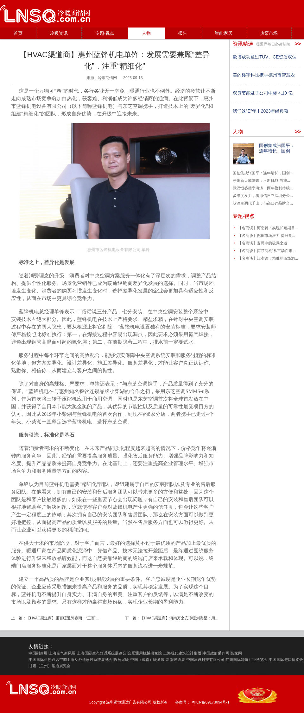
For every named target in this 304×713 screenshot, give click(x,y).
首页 (18, 33)
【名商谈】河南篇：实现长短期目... (268, 228)
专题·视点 (104, 33)
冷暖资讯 (59, 33)
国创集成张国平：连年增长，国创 (276, 148)
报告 (182, 33)
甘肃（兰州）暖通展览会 (50, 666)
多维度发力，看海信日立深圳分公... (263, 196)
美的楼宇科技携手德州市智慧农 (264, 74)
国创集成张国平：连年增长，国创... (263, 173)
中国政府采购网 (216, 653)
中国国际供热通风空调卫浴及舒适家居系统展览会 (70, 659)
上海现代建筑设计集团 (182, 653)
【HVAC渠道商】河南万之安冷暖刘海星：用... (179, 618)
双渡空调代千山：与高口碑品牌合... (263, 203)
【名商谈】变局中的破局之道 (262, 243)
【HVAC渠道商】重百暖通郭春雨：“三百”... (62, 618)
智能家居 (223, 33)
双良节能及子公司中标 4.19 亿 (263, 92)
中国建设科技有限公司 (205, 659)
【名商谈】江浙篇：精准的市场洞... (268, 258)
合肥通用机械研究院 (145, 653)
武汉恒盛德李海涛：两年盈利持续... (263, 188)
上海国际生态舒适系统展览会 (101, 653)
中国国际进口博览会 (286, 659)
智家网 (236, 653)
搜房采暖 (121, 659)
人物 (146, 33)
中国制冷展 (38, 653)
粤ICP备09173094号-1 (211, 702)
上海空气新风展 (62, 653)
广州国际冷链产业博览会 (247, 659)
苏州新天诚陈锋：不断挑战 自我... (261, 180)
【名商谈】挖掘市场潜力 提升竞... (266, 235)
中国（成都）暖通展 (147, 659)
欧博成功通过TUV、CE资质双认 (264, 56)
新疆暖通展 (175, 659)
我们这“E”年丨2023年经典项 (260, 111)
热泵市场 (269, 33)
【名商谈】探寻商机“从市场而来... (266, 251)
